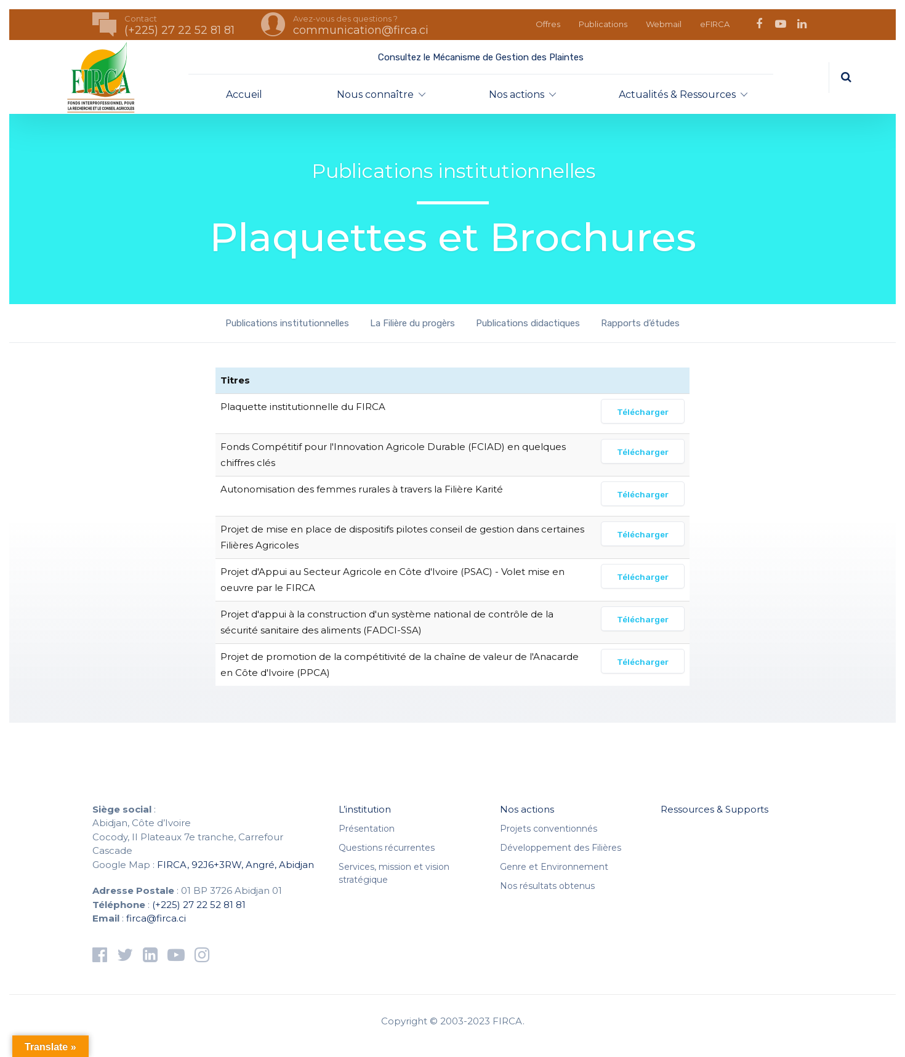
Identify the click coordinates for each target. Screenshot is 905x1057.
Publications (603, 24)
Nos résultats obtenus (547, 885)
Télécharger (643, 412)
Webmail (664, 24)
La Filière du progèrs (412, 323)
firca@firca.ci (156, 918)
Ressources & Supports (714, 809)
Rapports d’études (640, 323)
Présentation (367, 828)
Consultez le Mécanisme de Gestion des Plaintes (481, 57)
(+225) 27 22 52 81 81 (199, 904)
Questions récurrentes (387, 847)
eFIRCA (715, 24)
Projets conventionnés (548, 828)
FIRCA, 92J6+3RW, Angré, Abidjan (235, 864)
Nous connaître (375, 94)
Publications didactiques (528, 323)
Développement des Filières (560, 847)
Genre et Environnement (554, 866)
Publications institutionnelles (287, 323)
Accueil (244, 94)
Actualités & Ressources (677, 94)
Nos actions (516, 94)
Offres (548, 24)
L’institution (365, 809)
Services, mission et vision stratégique (394, 873)
